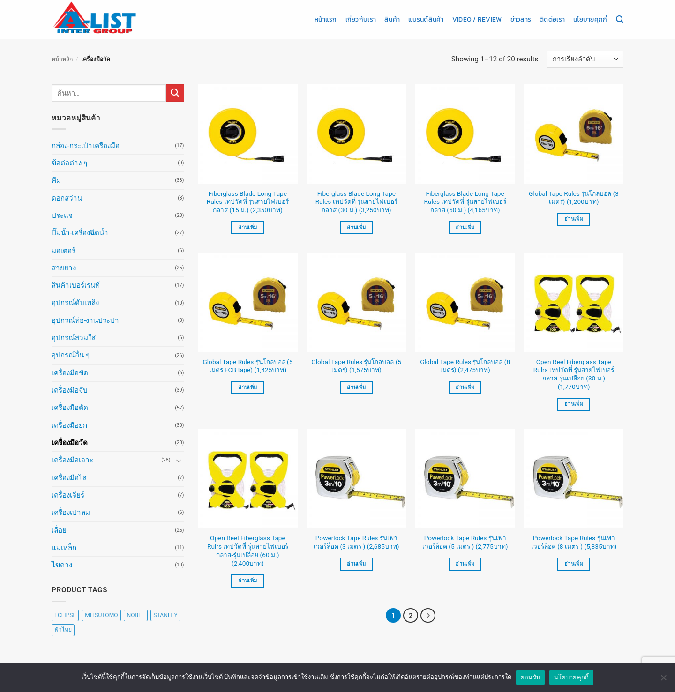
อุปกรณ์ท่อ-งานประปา (85, 320)
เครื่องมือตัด (70, 407)
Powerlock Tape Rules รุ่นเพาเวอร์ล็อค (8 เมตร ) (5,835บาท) (574, 542)
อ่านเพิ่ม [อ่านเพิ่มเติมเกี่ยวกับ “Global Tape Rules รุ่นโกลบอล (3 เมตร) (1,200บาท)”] (573, 219)
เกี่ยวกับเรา (360, 19)
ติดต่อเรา (552, 19)
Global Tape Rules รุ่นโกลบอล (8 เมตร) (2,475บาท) (465, 366)
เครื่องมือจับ (70, 390)
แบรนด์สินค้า (425, 19)
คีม (56, 180)
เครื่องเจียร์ (68, 495)
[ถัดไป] (427, 615)
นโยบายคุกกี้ (590, 19)
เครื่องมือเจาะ (72, 460)
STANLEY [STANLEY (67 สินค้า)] (165, 615)
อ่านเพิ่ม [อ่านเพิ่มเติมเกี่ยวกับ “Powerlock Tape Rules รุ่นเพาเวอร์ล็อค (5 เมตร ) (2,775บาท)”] (465, 564)
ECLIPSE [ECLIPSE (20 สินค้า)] (65, 615)
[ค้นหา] (619, 19)
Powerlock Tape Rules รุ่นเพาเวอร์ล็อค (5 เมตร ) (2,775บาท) (465, 542)
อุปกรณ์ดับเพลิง (75, 302)
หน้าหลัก (62, 59)
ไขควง (62, 565)
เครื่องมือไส (69, 478)
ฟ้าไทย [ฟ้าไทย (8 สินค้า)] (63, 629)
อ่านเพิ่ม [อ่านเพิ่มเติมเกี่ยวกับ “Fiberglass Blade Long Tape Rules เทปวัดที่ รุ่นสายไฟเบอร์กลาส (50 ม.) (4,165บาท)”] (465, 227)
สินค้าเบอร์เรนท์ (76, 285)
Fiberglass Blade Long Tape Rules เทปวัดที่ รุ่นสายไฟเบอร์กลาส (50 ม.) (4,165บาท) (465, 202)
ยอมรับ (530, 677)
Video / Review (477, 19)
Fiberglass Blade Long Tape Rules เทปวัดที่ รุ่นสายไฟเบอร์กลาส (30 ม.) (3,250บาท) (356, 202)
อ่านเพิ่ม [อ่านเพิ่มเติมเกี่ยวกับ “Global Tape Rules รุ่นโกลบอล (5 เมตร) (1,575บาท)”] (356, 387)
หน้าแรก (326, 19)
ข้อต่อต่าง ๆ (69, 163)
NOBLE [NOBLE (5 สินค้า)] (135, 615)
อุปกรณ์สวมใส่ (74, 338)
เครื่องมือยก (69, 425)
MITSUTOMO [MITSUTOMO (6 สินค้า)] (101, 615)
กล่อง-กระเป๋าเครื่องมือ (86, 145)
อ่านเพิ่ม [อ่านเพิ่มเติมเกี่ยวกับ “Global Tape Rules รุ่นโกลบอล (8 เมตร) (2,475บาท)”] (465, 387)
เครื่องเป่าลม (71, 512)
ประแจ (62, 215)
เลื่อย (59, 530)
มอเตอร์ (63, 250)
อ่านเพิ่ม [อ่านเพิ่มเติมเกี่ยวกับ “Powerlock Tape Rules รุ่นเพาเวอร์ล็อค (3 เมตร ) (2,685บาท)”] (356, 564)
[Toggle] (178, 460)
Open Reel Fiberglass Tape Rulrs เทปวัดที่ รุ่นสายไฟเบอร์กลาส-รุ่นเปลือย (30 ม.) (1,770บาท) (574, 374)
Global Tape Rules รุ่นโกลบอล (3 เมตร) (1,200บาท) (574, 198)
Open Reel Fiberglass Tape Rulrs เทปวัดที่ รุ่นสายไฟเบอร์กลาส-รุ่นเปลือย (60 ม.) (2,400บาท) (247, 550)
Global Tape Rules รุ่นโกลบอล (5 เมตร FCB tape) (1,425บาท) (247, 366)
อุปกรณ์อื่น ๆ (71, 355)
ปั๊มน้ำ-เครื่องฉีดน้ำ (80, 233)
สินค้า (392, 19)
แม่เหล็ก (64, 547)
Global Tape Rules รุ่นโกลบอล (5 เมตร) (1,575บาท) (356, 366)
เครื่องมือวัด (70, 443)
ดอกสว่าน (67, 198)
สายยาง (64, 268)
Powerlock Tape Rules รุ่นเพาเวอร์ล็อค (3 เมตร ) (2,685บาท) (356, 542)
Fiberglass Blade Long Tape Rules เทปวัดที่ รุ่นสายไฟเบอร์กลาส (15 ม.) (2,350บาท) (248, 202)
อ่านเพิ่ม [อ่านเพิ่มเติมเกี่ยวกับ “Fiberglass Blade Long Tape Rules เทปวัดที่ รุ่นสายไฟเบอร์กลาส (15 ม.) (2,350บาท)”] (247, 227)
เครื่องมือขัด (70, 373)
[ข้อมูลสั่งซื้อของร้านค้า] (585, 59)
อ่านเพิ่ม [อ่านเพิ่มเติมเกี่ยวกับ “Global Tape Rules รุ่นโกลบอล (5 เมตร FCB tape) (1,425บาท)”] (247, 387)
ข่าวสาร (521, 19)
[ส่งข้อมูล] (175, 93)
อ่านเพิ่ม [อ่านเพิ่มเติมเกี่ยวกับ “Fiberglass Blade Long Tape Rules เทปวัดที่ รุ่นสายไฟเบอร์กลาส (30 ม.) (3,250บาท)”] (356, 227)
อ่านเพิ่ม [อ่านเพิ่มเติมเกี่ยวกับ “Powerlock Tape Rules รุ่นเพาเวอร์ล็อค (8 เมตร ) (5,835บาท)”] (573, 564)
